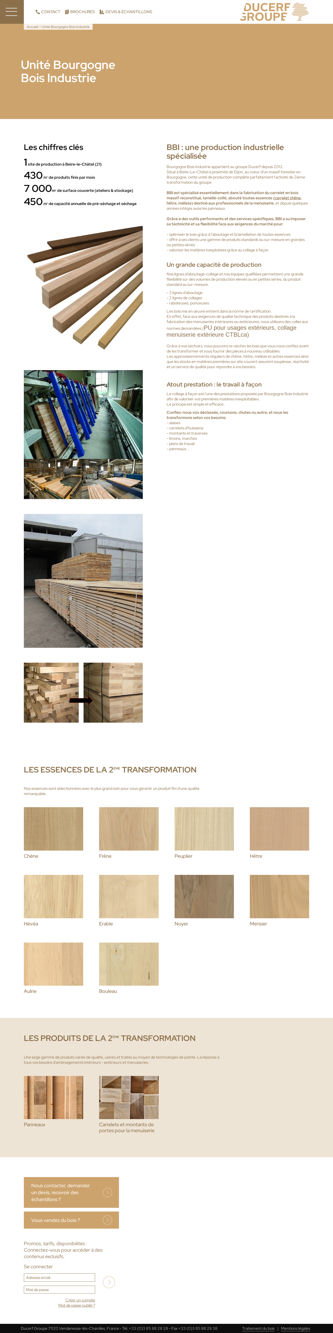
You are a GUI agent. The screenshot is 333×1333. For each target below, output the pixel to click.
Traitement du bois (258, 1328)
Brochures (82, 11)
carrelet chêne (288, 198)
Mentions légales (295, 1328)
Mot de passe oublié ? (76, 1305)
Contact (50, 11)
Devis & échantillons (129, 11)
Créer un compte (80, 1300)
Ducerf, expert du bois (274, 12)
